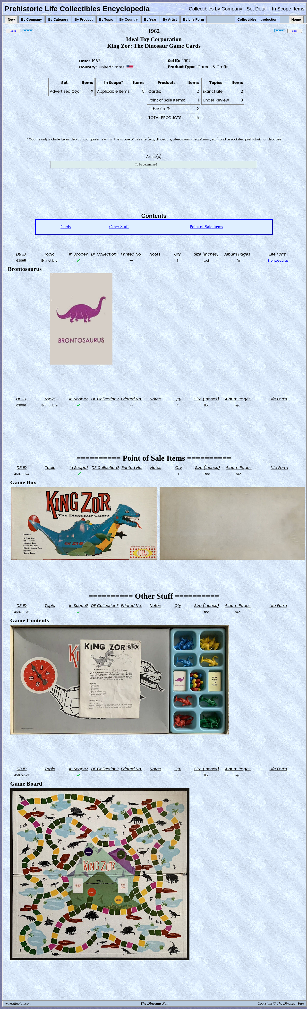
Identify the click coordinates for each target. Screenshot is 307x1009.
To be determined (146, 164)
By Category (58, 19)
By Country (128, 19)
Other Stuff (119, 226)
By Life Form (193, 19)
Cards (65, 226)
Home (296, 19)
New (11, 19)
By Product (84, 19)
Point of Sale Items (206, 226)
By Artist (170, 19)
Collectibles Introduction (257, 19)
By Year (150, 19)
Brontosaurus (277, 260)
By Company (31, 19)
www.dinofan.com (18, 1003)
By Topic (106, 19)
